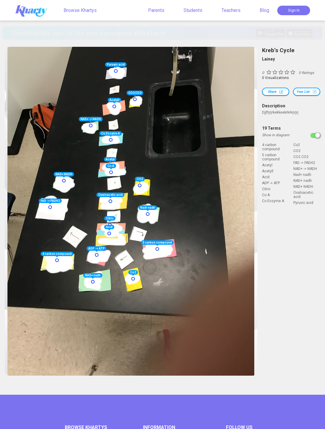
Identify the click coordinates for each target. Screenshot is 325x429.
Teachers (231, 10)
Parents (156, 10)
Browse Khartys (80, 10)
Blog (264, 10)
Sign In (294, 10)
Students (193, 10)
